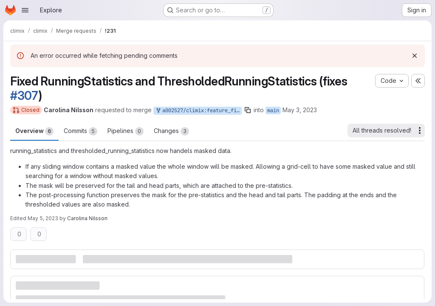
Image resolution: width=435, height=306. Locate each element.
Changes (171, 131)
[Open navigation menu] (25, 10)
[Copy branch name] (248, 110)
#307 (24, 95)
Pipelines (125, 131)
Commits (80, 131)
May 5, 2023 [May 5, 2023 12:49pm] (43, 218)
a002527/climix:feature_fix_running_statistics (198, 110)
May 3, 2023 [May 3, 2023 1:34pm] (299, 109)
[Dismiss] (415, 56)
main (273, 110)
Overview (34, 131)
